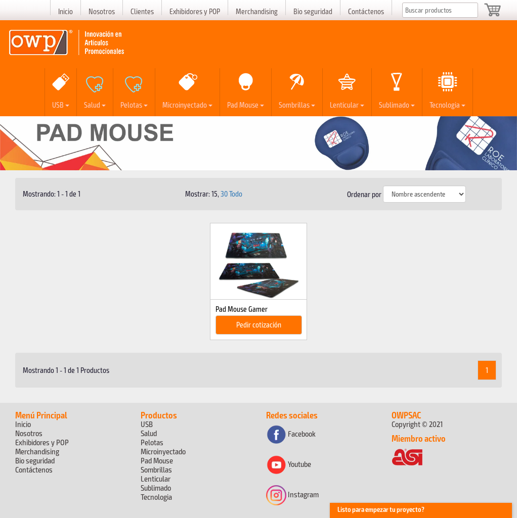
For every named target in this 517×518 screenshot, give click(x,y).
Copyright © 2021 (417, 424)
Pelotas (134, 104)
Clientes (142, 11)
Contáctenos (366, 11)
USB (60, 104)
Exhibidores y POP (194, 11)
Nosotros (102, 11)
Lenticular (347, 104)
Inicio (65, 11)
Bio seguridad (312, 11)
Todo (235, 193)
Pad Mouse (245, 104)
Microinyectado (187, 104)
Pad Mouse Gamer (242, 308)
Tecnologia (447, 104)
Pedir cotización (258, 324)
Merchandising (257, 11)
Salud (95, 104)
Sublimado (397, 104)
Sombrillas (297, 104)
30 (224, 193)
